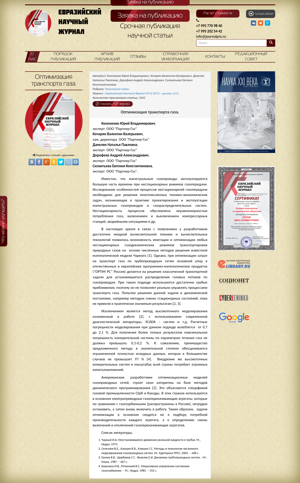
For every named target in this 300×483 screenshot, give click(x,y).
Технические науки (117, 89)
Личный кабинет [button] (261, 13)
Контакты (215, 56)
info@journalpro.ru (211, 36)
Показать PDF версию (112, 103)
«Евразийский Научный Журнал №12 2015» (141, 93)
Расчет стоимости (217, 13)
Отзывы (138, 56)
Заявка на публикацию (150, 16)
